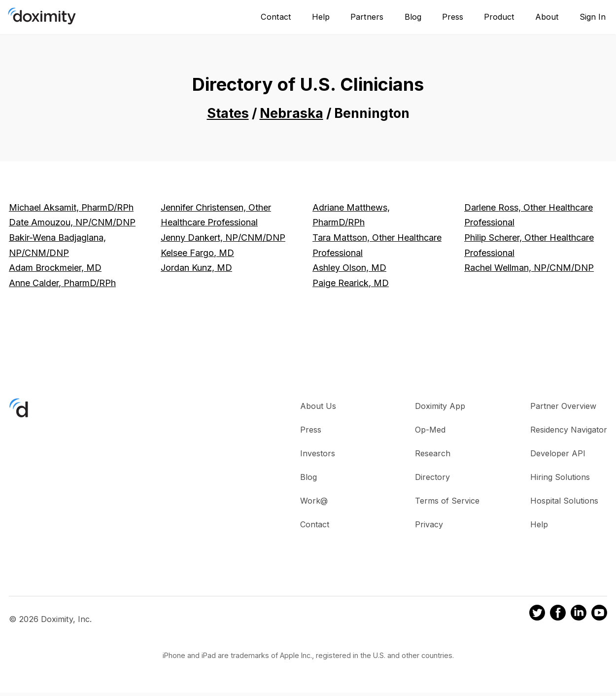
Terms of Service (447, 501)
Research (432, 453)
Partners (366, 17)
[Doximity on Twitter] (537, 614)
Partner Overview (563, 406)
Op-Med (430, 430)
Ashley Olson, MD (349, 267)
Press (452, 17)
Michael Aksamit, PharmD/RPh (71, 207)
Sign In (593, 17)
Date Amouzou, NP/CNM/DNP (72, 222)
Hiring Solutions (560, 477)
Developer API (557, 453)
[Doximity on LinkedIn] (578, 614)
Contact (276, 17)
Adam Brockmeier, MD (55, 267)
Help (321, 17)
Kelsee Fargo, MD (197, 253)
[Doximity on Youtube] (599, 614)
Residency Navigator (568, 430)
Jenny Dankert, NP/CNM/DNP (223, 237)
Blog (413, 17)
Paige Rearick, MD (350, 283)
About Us (318, 406)
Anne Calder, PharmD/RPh (62, 283)
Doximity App (440, 406)
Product (499, 17)
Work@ (314, 501)
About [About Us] (547, 17)
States (228, 113)
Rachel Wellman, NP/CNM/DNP (529, 267)
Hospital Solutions (564, 501)
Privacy (429, 524)
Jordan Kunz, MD (196, 267)
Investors (317, 453)
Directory (432, 477)
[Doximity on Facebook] (558, 614)
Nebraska (291, 113)
